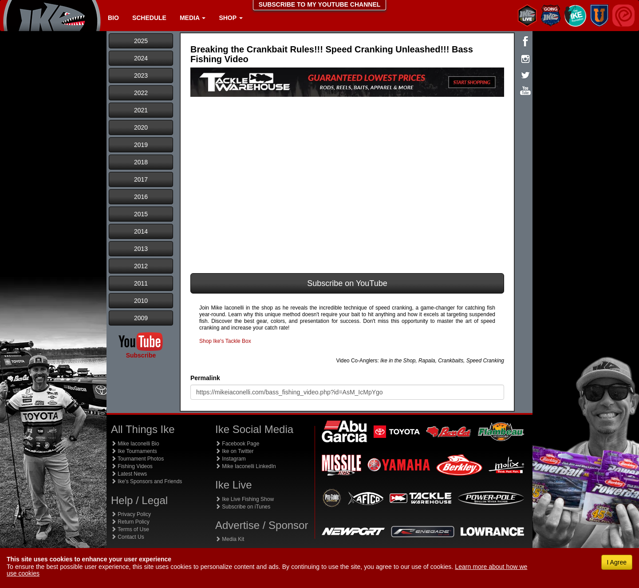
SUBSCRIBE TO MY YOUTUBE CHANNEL (320, 4)
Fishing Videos (132, 466)
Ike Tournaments (134, 451)
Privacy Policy (131, 514)
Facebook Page (237, 444)
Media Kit (229, 539)
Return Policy (130, 522)
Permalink (205, 377)
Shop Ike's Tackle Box (225, 341)
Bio (113, 17)
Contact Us (127, 537)
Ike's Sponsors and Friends (146, 481)
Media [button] (192, 17)
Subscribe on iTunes (242, 507)
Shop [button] (230, 17)
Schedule (149, 17)
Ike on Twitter (234, 451)
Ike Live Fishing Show (244, 499)
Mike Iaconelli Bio (135, 444)
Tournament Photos (137, 459)
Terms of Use (130, 529)
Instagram (230, 459)
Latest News (129, 474)
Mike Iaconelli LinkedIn (245, 466)
